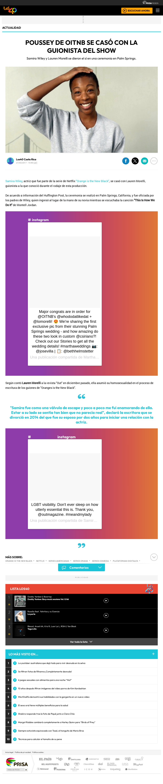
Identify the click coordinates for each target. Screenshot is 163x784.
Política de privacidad (23, 752)
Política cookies (38, 752)
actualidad (11, 28)
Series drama (80, 560)
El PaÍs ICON (87, 773)
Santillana (75, 759)
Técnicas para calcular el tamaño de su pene (40, 739)
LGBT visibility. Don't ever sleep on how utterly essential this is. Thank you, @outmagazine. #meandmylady (64, 509)
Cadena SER (107, 759)
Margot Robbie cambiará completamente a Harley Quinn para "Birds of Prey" (56, 722)
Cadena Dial (128, 764)
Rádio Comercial (144, 773)
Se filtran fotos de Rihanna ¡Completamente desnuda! (45, 671)
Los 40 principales (60, 759)
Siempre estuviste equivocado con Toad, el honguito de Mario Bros (51, 730)
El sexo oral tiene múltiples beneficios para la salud (43, 705)
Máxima (109, 764)
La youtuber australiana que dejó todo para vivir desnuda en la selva (51, 663)
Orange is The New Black (18, 560)
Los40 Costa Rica (26, 159)
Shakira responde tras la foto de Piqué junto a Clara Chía (46, 713)
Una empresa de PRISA (16, 761)
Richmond (43, 773)
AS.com (117, 759)
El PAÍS (45, 759)
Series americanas (59, 560)
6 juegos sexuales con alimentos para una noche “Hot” (45, 680)
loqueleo (114, 773)
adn (127, 759)
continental (100, 764)
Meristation (129, 773)
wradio (76, 764)
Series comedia (100, 560)
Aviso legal (9, 752)
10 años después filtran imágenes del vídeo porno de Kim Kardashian (52, 688)
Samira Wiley (13, 181)
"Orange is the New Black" (92, 181)
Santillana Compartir (92, 759)
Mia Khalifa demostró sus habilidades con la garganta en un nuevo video (53, 696)
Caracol (139, 759)
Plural (73, 773)
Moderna (58, 773)
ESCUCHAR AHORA (139, 10)
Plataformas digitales (125, 560)
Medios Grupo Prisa (16, 770)
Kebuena (139, 764)
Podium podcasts (43, 768)
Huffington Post (49, 764)
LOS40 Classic (118, 764)
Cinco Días (88, 764)
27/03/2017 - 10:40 (26, 162)
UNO (67, 764)
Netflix (40, 560)
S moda (100, 773)
